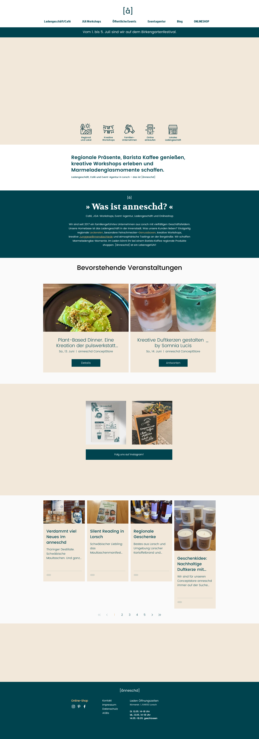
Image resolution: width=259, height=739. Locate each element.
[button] (60, 21)
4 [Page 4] (137, 615)
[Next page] (152, 615)
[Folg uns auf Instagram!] (129, 454)
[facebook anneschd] (84, 706)
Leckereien (96, 233)
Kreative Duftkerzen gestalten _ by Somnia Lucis (173, 343)
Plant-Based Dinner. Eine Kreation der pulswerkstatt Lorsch (85, 343)
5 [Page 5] (145, 615)
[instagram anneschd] (73, 706)
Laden (134, 701)
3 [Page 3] (129, 615)
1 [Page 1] (114, 615)
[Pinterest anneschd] (79, 706)
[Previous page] (107, 615)
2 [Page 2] (122, 615)
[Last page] (159, 615)
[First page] (99, 615)
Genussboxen (147, 233)
